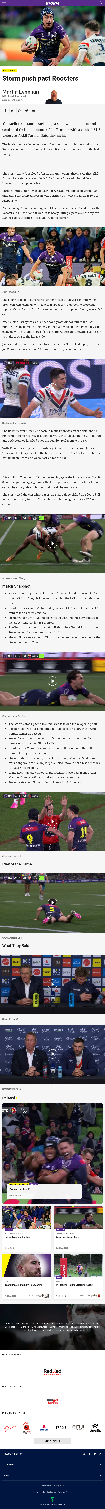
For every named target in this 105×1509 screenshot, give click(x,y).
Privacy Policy (59, 1485)
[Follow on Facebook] (90, 1453)
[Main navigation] (4, 3)
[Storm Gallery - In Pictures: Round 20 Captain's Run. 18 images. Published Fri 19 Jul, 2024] (78, 1276)
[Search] (101, 3)
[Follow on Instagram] (100, 1453)
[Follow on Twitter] (95, 1453)
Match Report (10, 71)
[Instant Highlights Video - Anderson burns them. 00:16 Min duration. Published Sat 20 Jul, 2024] (78, 1229)
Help (43, 1492)
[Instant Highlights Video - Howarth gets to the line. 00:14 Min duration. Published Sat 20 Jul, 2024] (26, 1229)
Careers (36, 1492)
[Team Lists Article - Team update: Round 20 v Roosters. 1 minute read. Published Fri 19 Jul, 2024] (26, 1276)
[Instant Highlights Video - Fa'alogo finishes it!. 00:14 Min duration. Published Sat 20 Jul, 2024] (52, 1153)
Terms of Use (46, 1485)
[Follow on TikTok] (84, 1453)
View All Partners (52, 1440)
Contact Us (51, 1492)
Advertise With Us (65, 1492)
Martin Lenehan (20, 91)
